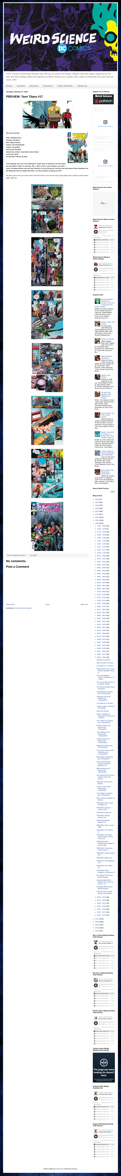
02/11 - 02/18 (101, 900)
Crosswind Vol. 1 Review (105, 666)
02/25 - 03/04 (101, 657)
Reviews (34, 86)
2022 (97, 511)
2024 (97, 505)
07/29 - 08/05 (101, 591)
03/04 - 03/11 (101, 654)
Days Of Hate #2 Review (105, 663)
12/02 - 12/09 (101, 538)
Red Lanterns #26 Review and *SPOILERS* (107, 472)
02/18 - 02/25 (101, 897)
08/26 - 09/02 (101, 579)
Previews (48, 86)
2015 (97, 925)
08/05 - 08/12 (101, 588)
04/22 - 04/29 (101, 633)
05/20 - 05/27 (101, 621)
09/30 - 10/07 (101, 565)
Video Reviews (65, 86)
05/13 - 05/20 (101, 624)
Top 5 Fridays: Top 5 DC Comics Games (107, 415)
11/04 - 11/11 (101, 550)
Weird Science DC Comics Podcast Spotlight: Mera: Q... (106, 670)
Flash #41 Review (103, 711)
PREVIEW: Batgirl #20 (104, 858)
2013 (97, 931)
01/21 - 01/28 (101, 909)
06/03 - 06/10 (101, 615)
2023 (97, 508)
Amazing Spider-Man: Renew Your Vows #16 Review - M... (105, 882)
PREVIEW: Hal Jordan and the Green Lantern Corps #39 (105, 836)
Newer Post (10, 604)
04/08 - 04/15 (101, 639)
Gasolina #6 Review (103, 660)
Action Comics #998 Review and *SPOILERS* (103, 788)
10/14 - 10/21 (101, 559)
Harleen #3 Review (107, 339)
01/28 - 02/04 (101, 906)
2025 (97, 502)
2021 (97, 514)
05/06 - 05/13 (101, 627)
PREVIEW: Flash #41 (104, 812)
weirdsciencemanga (115, 181)
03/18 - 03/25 (101, 648)
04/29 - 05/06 (101, 630)
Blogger (74, 1169)
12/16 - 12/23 (101, 532)
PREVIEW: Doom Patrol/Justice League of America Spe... (105, 843)
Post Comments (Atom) (23, 608)
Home (9, 86)
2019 (97, 520)
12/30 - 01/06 (101, 526)
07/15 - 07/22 (101, 597)
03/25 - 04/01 (101, 645)
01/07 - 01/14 (101, 915)
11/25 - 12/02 (101, 541)
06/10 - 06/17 (101, 612)
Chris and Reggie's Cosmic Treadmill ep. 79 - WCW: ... (105, 677)
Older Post (84, 604)
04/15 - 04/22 (101, 636)
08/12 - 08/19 (101, 585)
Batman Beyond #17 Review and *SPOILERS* (104, 770)
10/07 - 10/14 (101, 562)
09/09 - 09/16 (101, 573)
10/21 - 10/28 (101, 556)
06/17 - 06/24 (101, 609)
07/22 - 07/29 (101, 594)
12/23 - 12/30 (101, 529)
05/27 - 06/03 (101, 618)
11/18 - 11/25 (101, 544)
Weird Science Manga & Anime (101, 181)
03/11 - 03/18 (101, 651)
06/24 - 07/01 (101, 606)
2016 (97, 922)
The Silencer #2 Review (105, 703)
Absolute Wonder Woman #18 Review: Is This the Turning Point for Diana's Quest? (104, 302)
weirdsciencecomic (115, 142)
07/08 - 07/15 (101, 600)
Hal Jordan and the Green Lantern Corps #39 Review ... (105, 777)
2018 (97, 523)
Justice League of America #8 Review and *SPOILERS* (107, 453)
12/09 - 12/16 (101, 535)
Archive (21, 86)
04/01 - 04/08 (101, 642)
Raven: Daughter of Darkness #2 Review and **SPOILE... (106, 716)
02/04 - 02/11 (101, 903)
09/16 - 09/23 (101, 571)
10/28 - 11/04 (101, 553)
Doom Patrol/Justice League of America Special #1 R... (104, 763)
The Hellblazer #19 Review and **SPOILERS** (103, 734)
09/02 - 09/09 (101, 576)
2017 (97, 919)
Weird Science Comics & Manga (101, 142)
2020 (97, 517)
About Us (82, 86)
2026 (97, 499)
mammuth (59, 1169)
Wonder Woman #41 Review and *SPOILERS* (104, 727)
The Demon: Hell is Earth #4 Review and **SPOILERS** (105, 752)
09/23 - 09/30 (101, 568)
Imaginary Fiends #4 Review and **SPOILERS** (104, 698)
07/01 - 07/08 (101, 603)
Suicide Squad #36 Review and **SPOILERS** (103, 740)
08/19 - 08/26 (101, 582)
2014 (97, 928)
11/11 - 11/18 (101, 547)
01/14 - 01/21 (101, 912)
